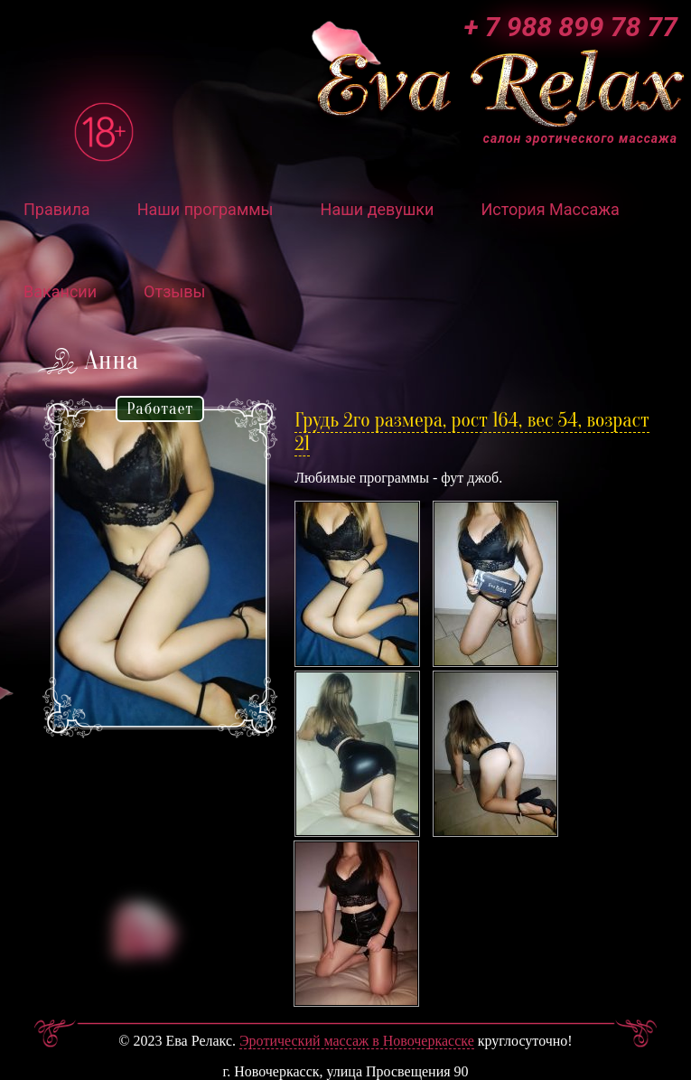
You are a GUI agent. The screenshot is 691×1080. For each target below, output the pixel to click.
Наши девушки (377, 209)
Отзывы (174, 291)
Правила (56, 209)
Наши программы (205, 209)
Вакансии (60, 291)
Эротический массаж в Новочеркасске (356, 1040)
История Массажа (550, 209)
